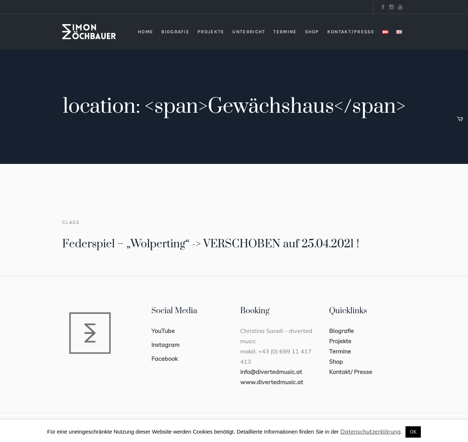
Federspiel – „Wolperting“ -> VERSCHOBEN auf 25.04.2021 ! (210, 244)
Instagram (165, 344)
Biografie (341, 330)
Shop (336, 361)
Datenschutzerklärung (370, 431)
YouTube (163, 330)
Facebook (164, 358)
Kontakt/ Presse (350, 371)
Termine (340, 351)
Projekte (340, 341)
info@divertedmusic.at (271, 371)
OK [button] (413, 432)
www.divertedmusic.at (271, 382)
